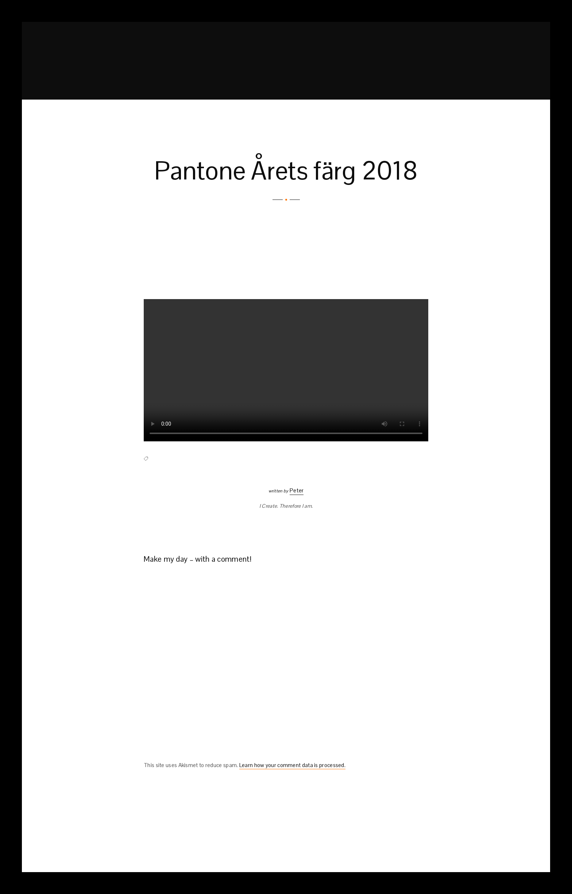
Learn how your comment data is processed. (292, 765)
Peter (297, 490)
